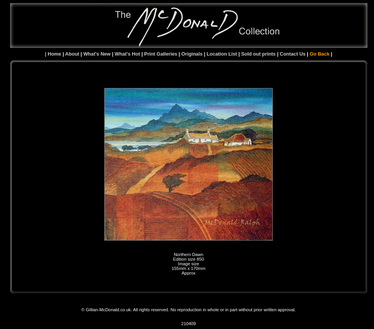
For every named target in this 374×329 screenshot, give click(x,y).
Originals (191, 54)
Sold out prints (258, 54)
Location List (222, 54)
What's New (97, 54)
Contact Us (293, 54)
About (73, 54)
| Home (53, 54)
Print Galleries (160, 54)
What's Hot (127, 54)
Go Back (319, 54)
